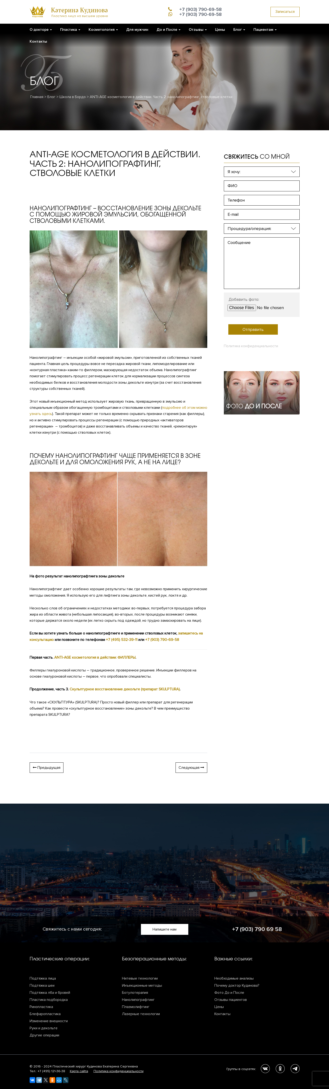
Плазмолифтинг (135, 1006)
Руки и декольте (44, 1028)
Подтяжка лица (43, 978)
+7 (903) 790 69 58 (257, 929)
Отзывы (198, 29)
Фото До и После (229, 992)
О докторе (41, 29)
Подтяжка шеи (42, 985)
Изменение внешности (49, 1021)
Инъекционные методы (142, 985)
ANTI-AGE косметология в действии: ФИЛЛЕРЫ (94, 657)
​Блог (239, 29)
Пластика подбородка (49, 999)
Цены (220, 29)
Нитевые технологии (140, 978)
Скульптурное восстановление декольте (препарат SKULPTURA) (125, 689)
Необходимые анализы (234, 978)
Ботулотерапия (135, 992)
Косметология (103, 29)
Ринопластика (41, 1006)
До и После (168, 29)
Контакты (38, 41)
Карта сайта (79, 1071)
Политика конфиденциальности (251, 346)
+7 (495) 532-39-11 (121, 639)
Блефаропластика (45, 1014)
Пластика (70, 29)
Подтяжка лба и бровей (50, 992)
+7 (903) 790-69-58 (162, 639)
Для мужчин (137, 29)
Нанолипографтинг (138, 999)
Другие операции (44, 1035)
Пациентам (265, 29)
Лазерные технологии (141, 1014)
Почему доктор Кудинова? (236, 985)
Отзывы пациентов (230, 999)
